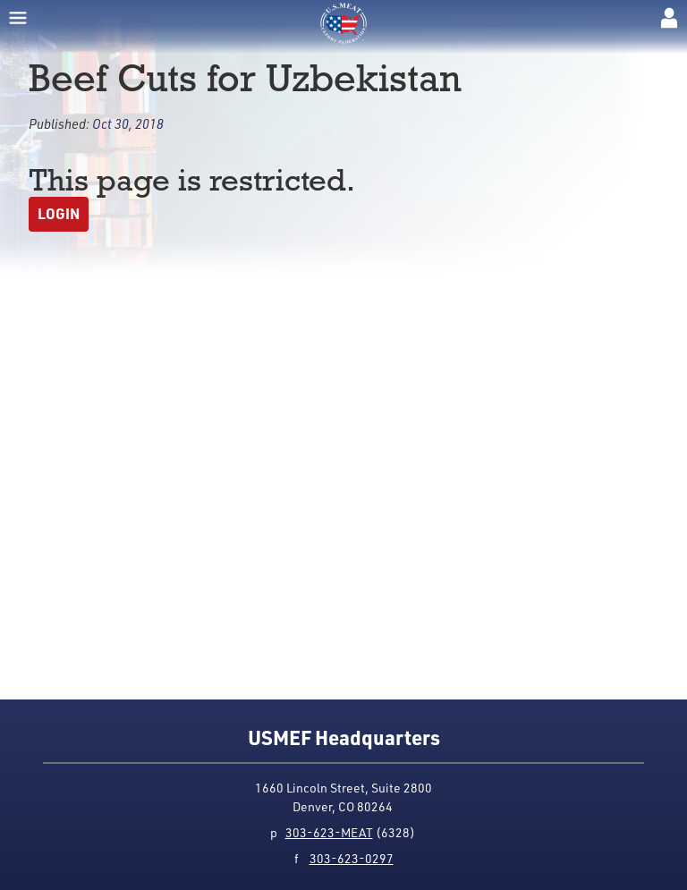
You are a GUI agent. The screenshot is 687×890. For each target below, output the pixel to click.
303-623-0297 (352, 858)
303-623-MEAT (329, 832)
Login (59, 213)
